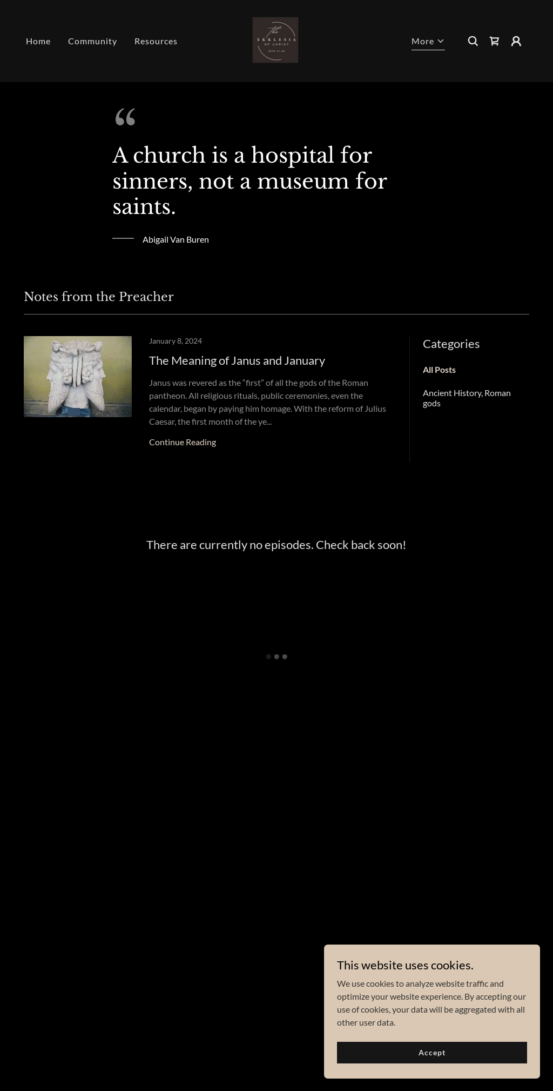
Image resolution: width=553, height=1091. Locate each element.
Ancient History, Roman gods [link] (467, 397)
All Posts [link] (439, 369)
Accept (432, 1060)
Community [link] (92, 41)
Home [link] (38, 41)
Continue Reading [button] (182, 442)
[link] (276, 40)
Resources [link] (156, 41)
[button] (428, 42)
